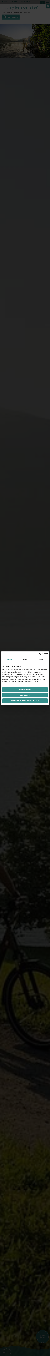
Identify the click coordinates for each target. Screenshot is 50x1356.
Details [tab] (25, 659)
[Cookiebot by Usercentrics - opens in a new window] (39, 654)
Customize (25, 695)
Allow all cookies (25, 689)
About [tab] (41, 659)
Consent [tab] (9, 659)
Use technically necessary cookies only (25, 700)
